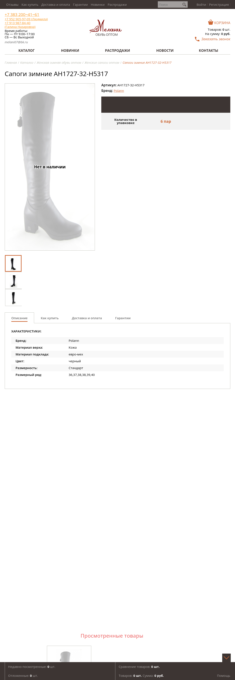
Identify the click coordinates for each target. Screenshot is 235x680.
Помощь (223, 675)
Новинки (98, 4)
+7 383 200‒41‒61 (22, 14)
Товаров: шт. (219, 29)
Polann (119, 90)
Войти (201, 4)
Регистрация (219, 4)
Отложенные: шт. (23, 675)
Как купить (30, 4)
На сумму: (217, 34)
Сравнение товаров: (139, 666)
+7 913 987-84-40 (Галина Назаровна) (20, 25)
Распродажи (117, 4)
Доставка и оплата (55, 4)
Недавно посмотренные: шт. (31, 666)
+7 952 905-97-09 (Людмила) (26, 19)
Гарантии (80, 4)
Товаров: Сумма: (141, 675)
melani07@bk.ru (16, 42)
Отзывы (12, 4)
